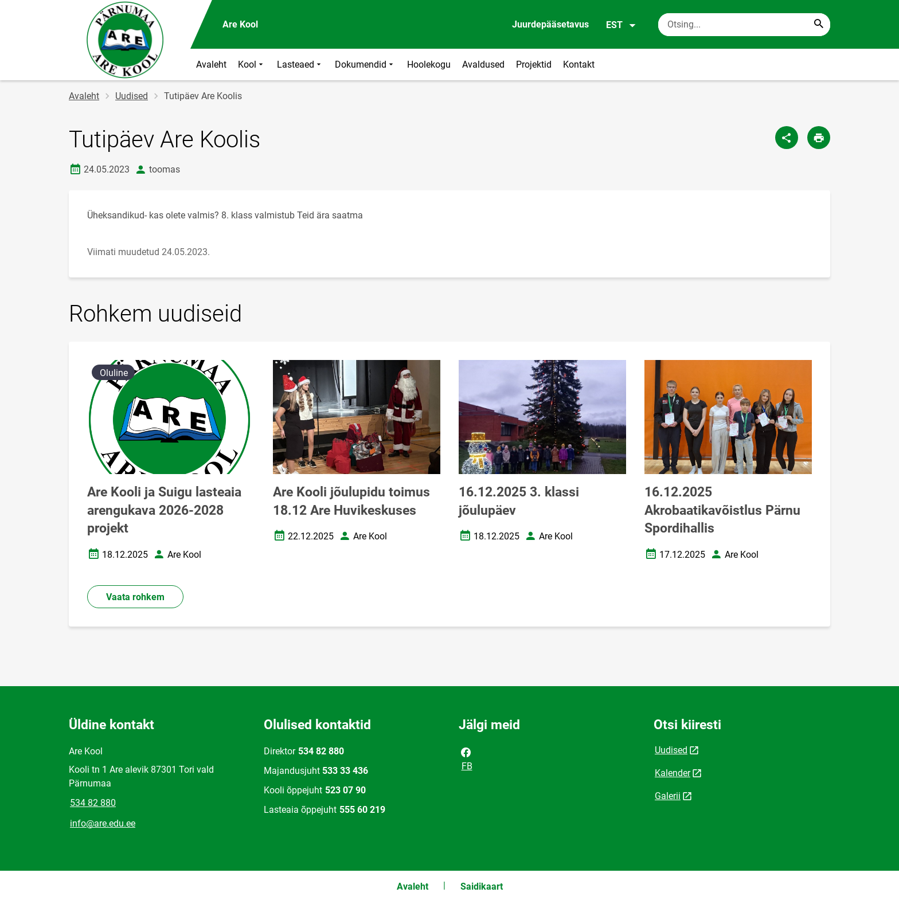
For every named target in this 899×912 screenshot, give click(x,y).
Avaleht (211, 64)
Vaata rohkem (135, 597)
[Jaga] (786, 137)
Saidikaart (481, 886)
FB (466, 758)
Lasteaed (300, 64)
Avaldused (483, 64)
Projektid (534, 64)
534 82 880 (93, 802)
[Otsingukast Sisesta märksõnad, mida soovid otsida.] (744, 24)
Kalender (672, 773)
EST (621, 25)
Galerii (668, 795)
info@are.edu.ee (102, 823)
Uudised (131, 96)
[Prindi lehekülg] (818, 137)
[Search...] (818, 24)
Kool (251, 64)
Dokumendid (365, 64)
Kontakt (579, 64)
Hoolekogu (429, 64)
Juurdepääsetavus (550, 24)
